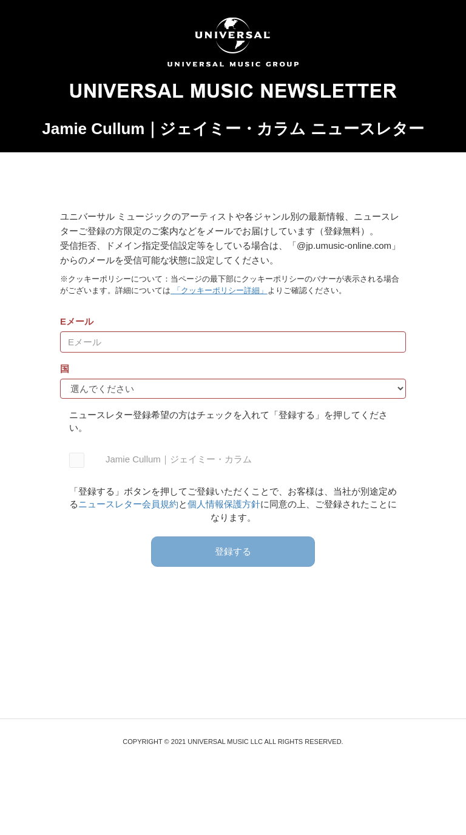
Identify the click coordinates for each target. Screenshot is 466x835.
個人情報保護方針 (223, 504)
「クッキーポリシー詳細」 (219, 290)
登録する (233, 551)
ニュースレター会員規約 (128, 504)
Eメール (76, 321)
